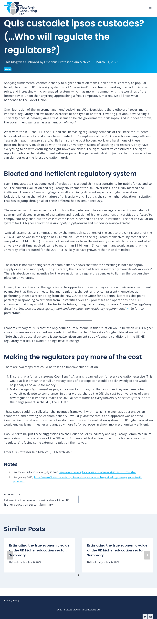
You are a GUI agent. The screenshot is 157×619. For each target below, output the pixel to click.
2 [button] (127, 307)
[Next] (147, 555)
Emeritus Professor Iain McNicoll (68, 62)
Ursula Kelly (18, 562)
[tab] (78, 575)
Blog (8, 69)
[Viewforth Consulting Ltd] (20, 8)
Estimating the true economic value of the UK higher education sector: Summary (40, 499)
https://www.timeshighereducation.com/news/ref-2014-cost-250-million (97, 472)
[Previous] (10, 555)
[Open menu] (150, 8)
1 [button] (90, 244)
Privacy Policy (11, 600)
